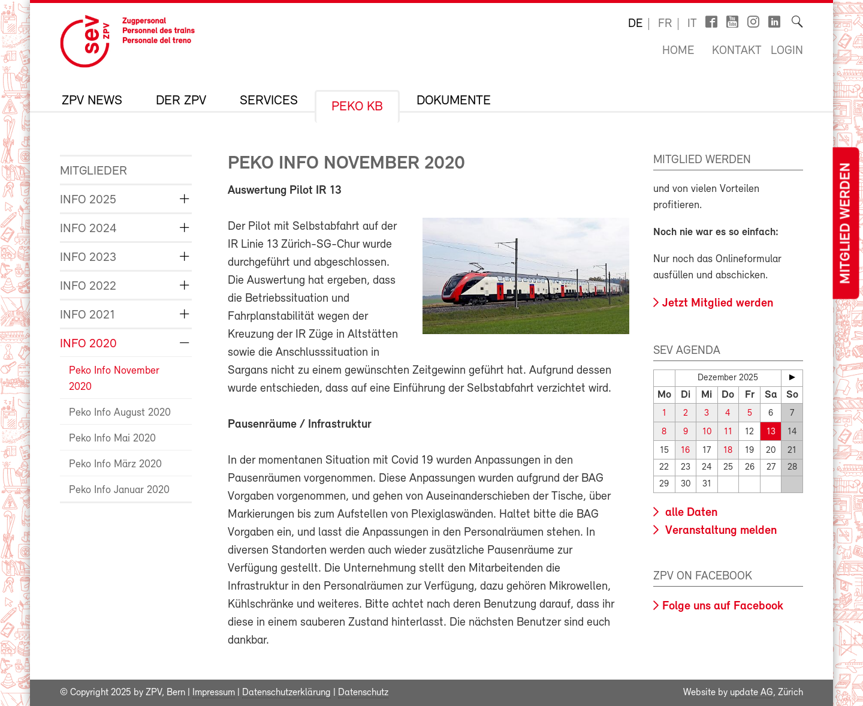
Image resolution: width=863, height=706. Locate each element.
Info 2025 (88, 200)
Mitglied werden (845, 223)
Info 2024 (88, 229)
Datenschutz (363, 693)
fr (665, 24)
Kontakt (737, 51)
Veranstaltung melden (719, 531)
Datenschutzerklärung (286, 693)
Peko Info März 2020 (115, 464)
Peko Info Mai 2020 (112, 438)
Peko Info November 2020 (114, 379)
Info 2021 (87, 315)
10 (706, 432)
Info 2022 (88, 286)
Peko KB (357, 107)
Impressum (213, 693)
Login (787, 51)
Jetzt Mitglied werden (717, 304)
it (692, 24)
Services (269, 101)
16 (685, 450)
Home (678, 51)
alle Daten (689, 513)
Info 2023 (88, 257)
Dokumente (454, 101)
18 (727, 450)
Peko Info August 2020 (120, 413)
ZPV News (92, 101)
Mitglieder (93, 171)
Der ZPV (181, 101)
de (635, 24)
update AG (751, 693)
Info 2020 (88, 344)
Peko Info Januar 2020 (119, 490)
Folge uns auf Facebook (722, 606)
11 (728, 432)
